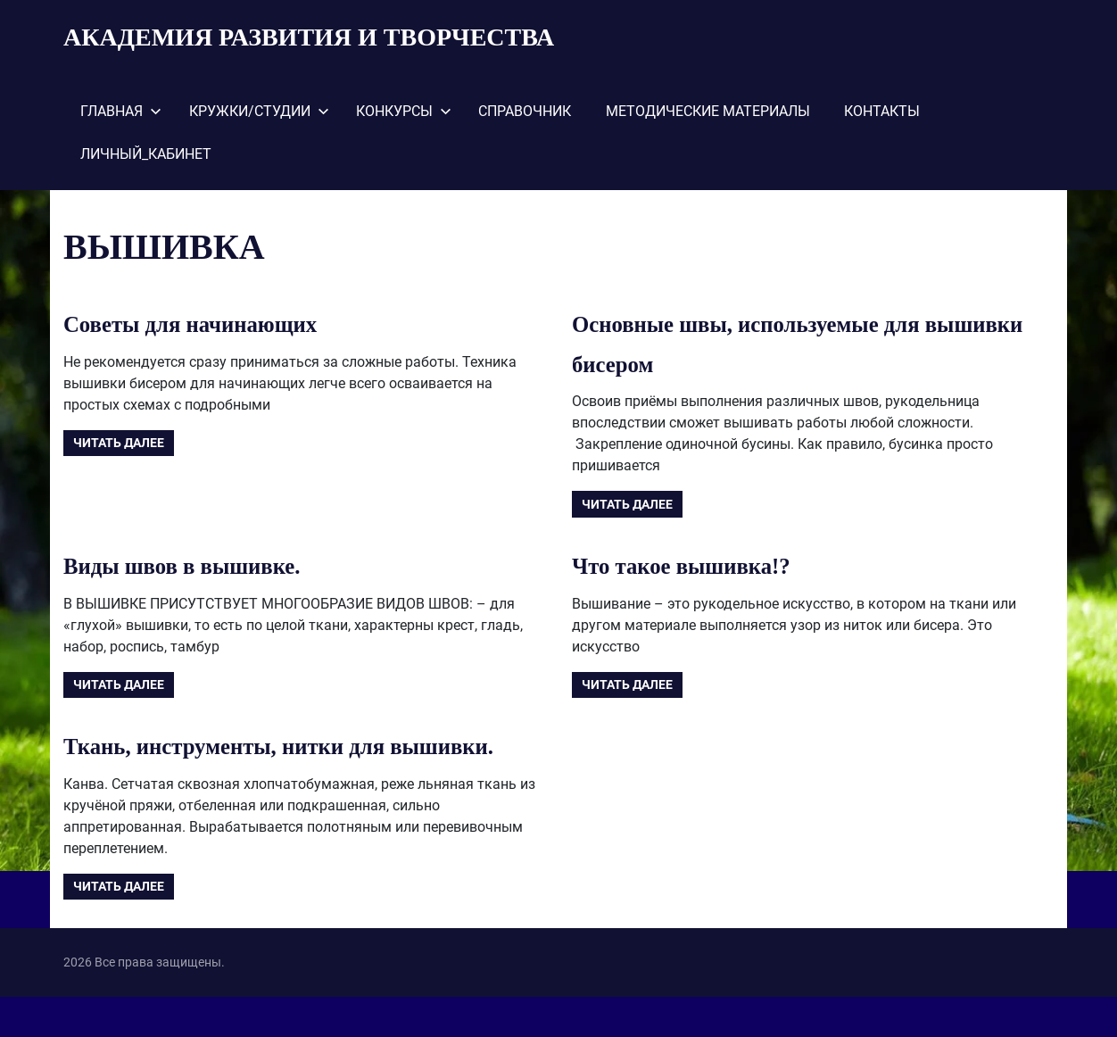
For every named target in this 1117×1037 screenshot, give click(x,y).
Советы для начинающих (207, 323)
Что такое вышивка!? (695, 565)
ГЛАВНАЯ (120, 111)
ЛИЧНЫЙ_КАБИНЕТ (145, 153)
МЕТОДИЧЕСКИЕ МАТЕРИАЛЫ (708, 111)
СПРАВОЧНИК (524, 111)
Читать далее (118, 443)
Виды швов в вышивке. (197, 565)
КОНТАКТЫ (882, 111)
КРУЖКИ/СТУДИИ (259, 111)
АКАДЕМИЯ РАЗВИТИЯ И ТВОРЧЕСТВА (308, 37)
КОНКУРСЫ (403, 111)
